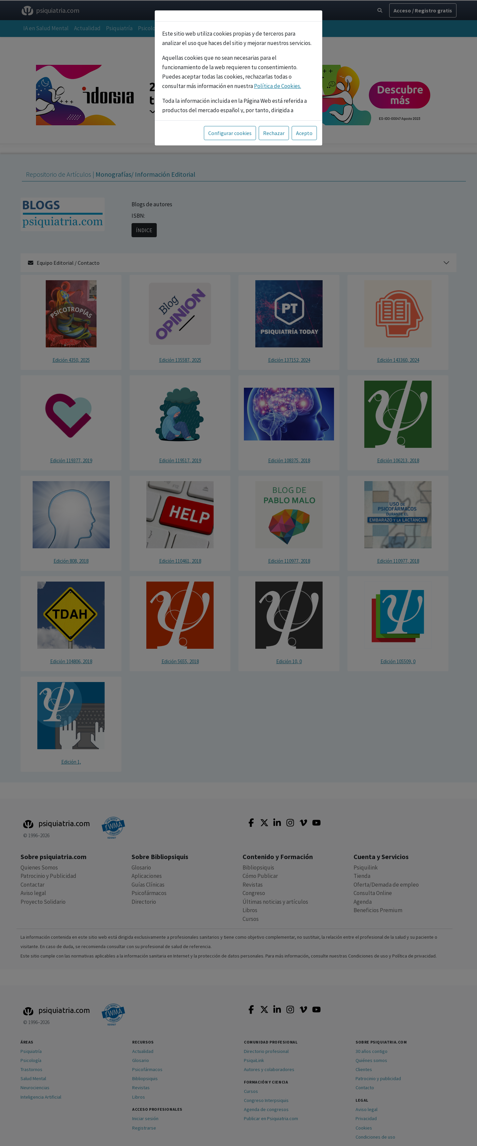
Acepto (304, 133)
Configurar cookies (230, 133)
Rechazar (274, 133)
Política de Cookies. (277, 86)
